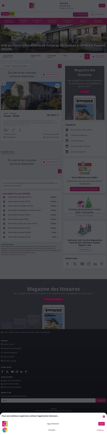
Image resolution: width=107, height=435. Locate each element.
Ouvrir (101, 424)
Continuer (100, 430)
